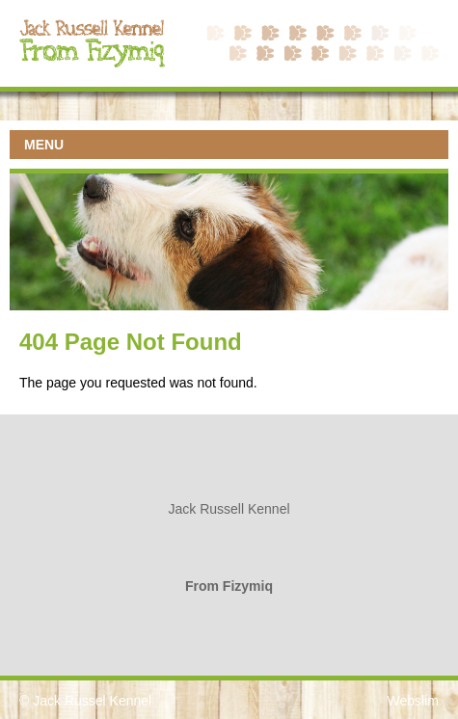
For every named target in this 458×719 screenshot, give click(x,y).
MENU (44, 144)
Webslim (413, 700)
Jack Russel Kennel (92, 700)
